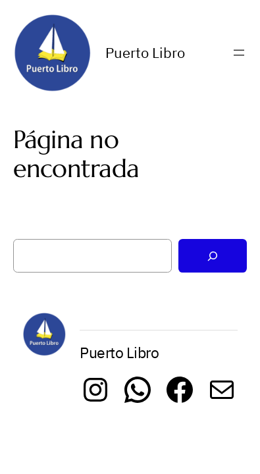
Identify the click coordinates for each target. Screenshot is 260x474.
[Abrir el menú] (239, 53)
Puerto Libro (145, 52)
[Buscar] (212, 256)
